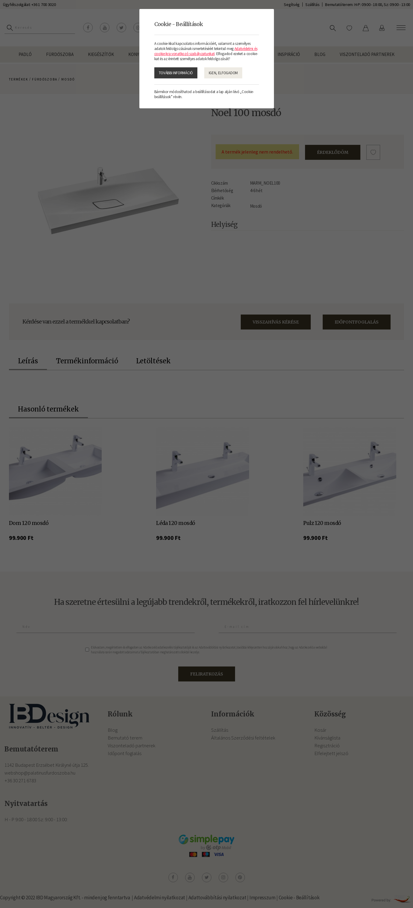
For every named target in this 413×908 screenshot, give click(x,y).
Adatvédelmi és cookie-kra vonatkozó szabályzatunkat (205, 51)
